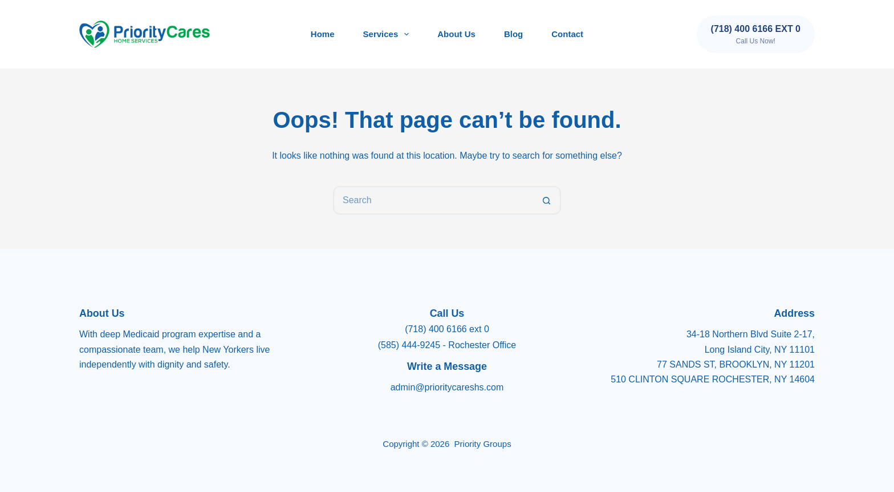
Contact (567, 34)
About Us (456, 34)
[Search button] (547, 200)
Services (388, 34)
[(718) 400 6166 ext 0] (756, 34)
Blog (513, 34)
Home (323, 34)
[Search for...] (433, 200)
